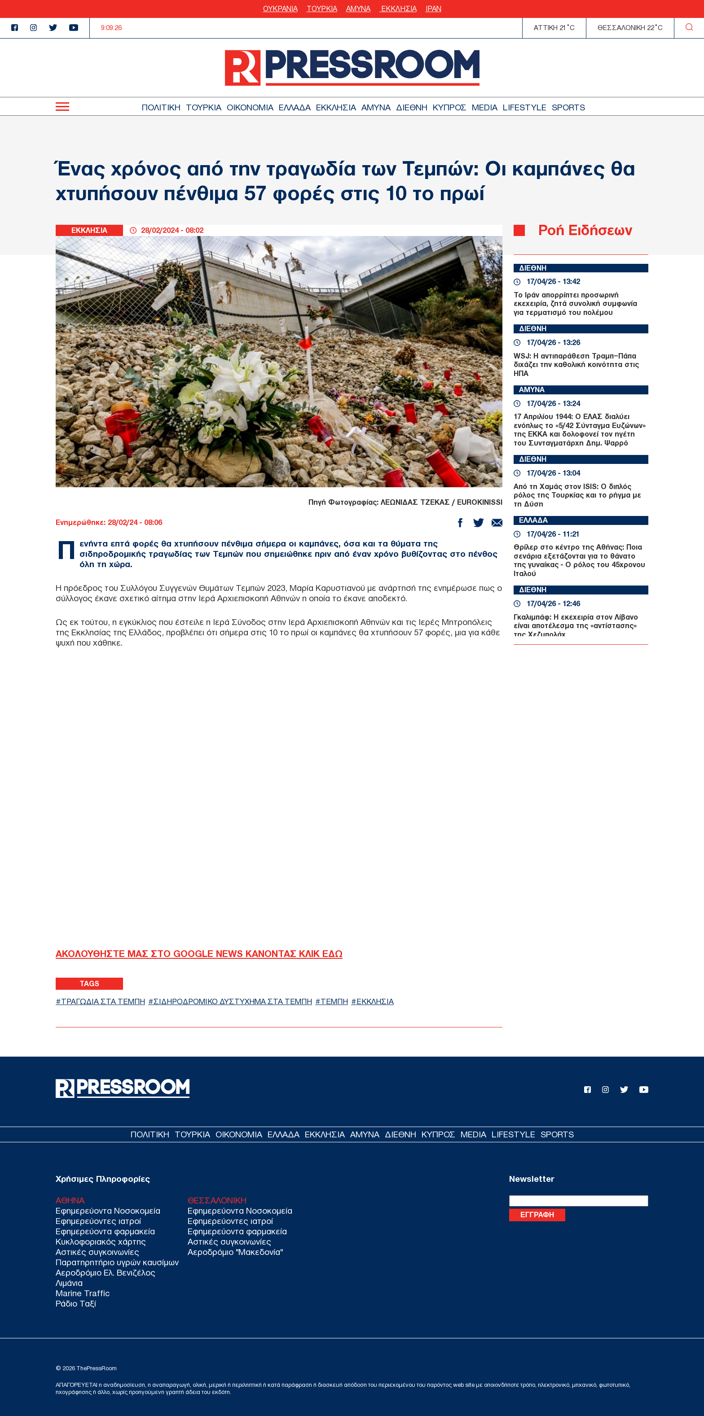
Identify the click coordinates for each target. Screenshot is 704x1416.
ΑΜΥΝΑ (358, 9)
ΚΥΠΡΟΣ (449, 107)
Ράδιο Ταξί (76, 1303)
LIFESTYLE (524, 107)
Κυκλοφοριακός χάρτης (101, 1241)
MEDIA (484, 107)
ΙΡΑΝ (433, 9)
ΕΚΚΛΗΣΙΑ (398, 9)
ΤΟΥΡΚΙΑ (322, 9)
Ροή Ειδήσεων (585, 230)
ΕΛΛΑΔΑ (295, 107)
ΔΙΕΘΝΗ (411, 107)
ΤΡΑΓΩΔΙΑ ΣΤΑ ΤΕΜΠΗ (103, 1001)
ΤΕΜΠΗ (334, 1001)
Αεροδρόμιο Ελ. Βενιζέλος (105, 1272)
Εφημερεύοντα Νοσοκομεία (108, 1210)
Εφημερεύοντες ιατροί (98, 1221)
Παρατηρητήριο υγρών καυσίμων (117, 1262)
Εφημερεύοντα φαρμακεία (105, 1231)
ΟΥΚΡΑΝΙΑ (280, 9)
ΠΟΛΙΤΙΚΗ (161, 107)
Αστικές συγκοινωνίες (97, 1252)
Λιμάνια (69, 1283)
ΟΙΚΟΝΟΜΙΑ (250, 107)
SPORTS (568, 107)
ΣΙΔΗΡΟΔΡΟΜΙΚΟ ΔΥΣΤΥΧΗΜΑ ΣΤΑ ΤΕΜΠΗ (233, 1001)
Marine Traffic (83, 1293)
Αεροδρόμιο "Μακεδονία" (235, 1252)
